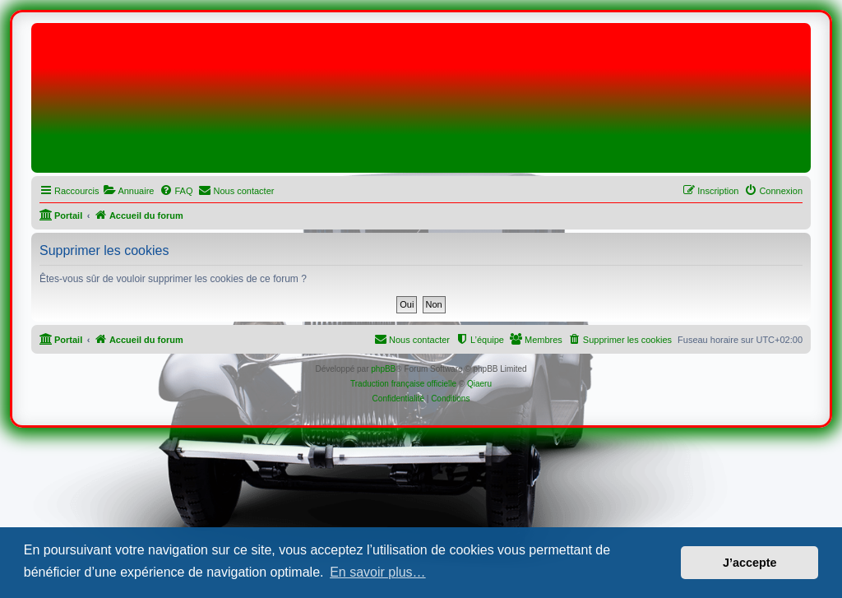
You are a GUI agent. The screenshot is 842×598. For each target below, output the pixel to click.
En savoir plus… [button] (378, 572)
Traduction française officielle (403, 383)
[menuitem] (128, 191)
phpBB (383, 368)
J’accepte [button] (750, 562)
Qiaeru (479, 383)
